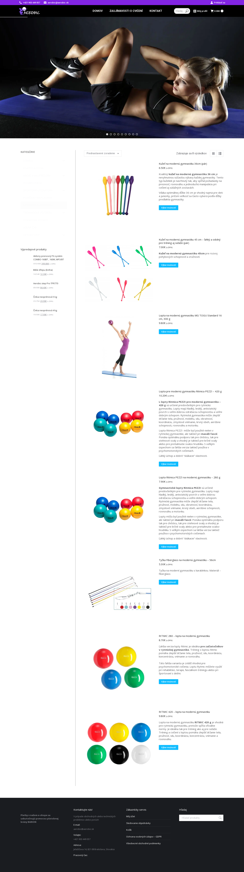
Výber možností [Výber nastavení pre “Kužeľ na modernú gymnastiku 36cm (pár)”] (168, 208)
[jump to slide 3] (115, 134)
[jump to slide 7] (129, 134)
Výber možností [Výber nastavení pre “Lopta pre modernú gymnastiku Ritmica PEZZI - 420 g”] (168, 464)
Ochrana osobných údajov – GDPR (144, 836)
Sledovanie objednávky (138, 823)
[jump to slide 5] (122, 134)
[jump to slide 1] (107, 134)
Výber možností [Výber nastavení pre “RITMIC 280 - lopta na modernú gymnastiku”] (168, 682)
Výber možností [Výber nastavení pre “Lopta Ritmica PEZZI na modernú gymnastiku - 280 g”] (168, 547)
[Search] (182, 11)
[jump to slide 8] (133, 134)
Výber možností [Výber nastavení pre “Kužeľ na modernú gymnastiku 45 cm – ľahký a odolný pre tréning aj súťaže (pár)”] (168, 265)
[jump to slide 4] (118, 134)
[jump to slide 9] (137, 134)
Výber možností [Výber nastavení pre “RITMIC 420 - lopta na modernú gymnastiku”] (168, 747)
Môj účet (130, 816)
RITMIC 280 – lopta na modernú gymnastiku (184, 636)
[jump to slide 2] (111, 134)
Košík (129, 829)
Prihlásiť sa (217, 2)
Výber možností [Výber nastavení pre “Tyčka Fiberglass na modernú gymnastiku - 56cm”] (168, 582)
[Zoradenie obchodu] (103, 153)
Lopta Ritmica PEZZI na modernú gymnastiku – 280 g (189, 477)
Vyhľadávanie (220, 818)
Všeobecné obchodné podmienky (143, 843)
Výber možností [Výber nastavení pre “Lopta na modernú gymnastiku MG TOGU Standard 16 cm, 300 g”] (168, 332)
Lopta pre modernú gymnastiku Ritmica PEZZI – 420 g (190, 391)
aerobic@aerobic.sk (56, 2)
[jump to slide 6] (126, 134)
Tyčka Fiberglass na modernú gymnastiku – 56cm (187, 560)
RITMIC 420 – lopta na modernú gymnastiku (184, 711)
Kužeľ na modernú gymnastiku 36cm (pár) (183, 163)
